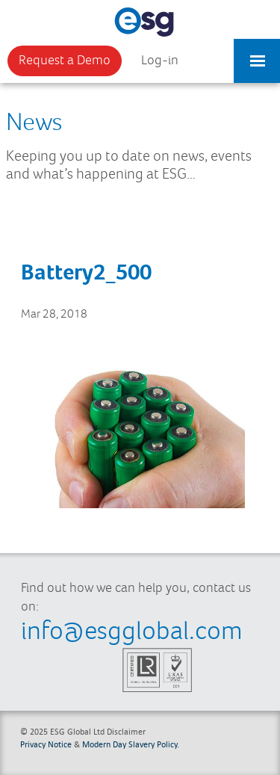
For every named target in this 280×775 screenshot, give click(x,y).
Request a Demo (65, 60)
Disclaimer (126, 731)
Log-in (159, 60)
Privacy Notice (46, 744)
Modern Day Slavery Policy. (130, 744)
